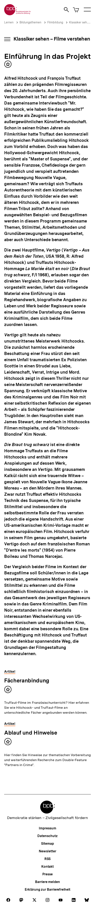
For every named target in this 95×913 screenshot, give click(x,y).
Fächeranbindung (26, 680)
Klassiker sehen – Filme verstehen (51, 39)
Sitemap (47, 844)
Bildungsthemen (30, 22)
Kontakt (47, 866)
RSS (47, 859)
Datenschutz (47, 836)
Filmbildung (55, 22)
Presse (47, 874)
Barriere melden (47, 882)
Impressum (47, 828)
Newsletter (47, 851)
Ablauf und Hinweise (30, 732)
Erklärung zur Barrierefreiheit (47, 889)
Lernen (8, 22)
